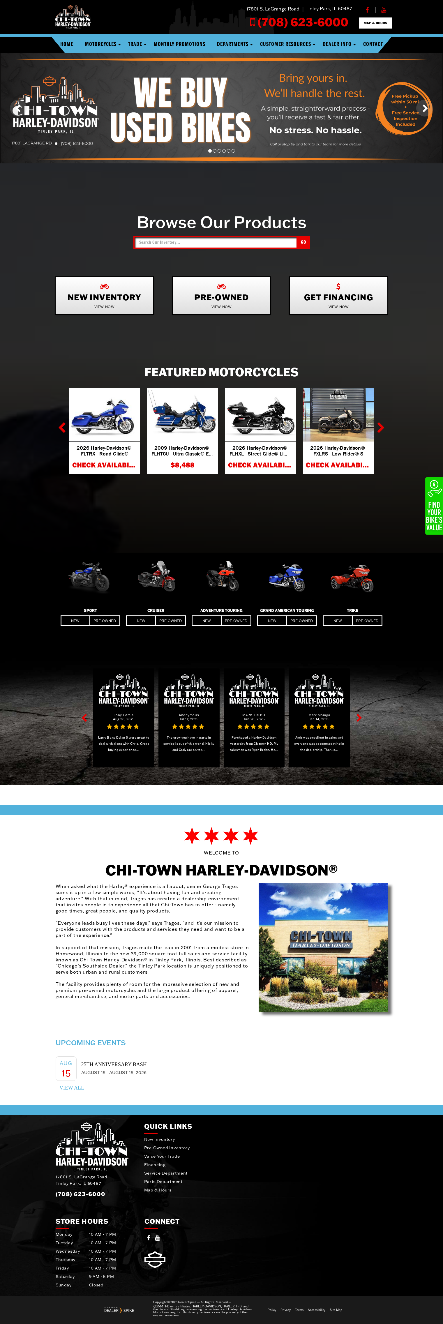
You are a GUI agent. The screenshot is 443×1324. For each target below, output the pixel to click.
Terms (299, 1310)
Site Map (336, 1310)
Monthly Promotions (179, 44)
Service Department (166, 1173)
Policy (272, 1310)
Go (304, 242)
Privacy (285, 1310)
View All (71, 1088)
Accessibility (316, 1310)
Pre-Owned (104, 621)
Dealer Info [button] (337, 44)
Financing (155, 1164)
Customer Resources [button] (285, 44)
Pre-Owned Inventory (167, 1147)
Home (66, 44)
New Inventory (159, 1139)
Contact (373, 44)
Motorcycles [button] (101, 44)
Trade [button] (135, 44)
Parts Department (163, 1181)
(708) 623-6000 (80, 1193)
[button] (18, 108)
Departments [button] (232, 44)
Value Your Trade (162, 1156)
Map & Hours (158, 1190)
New (75, 621)
